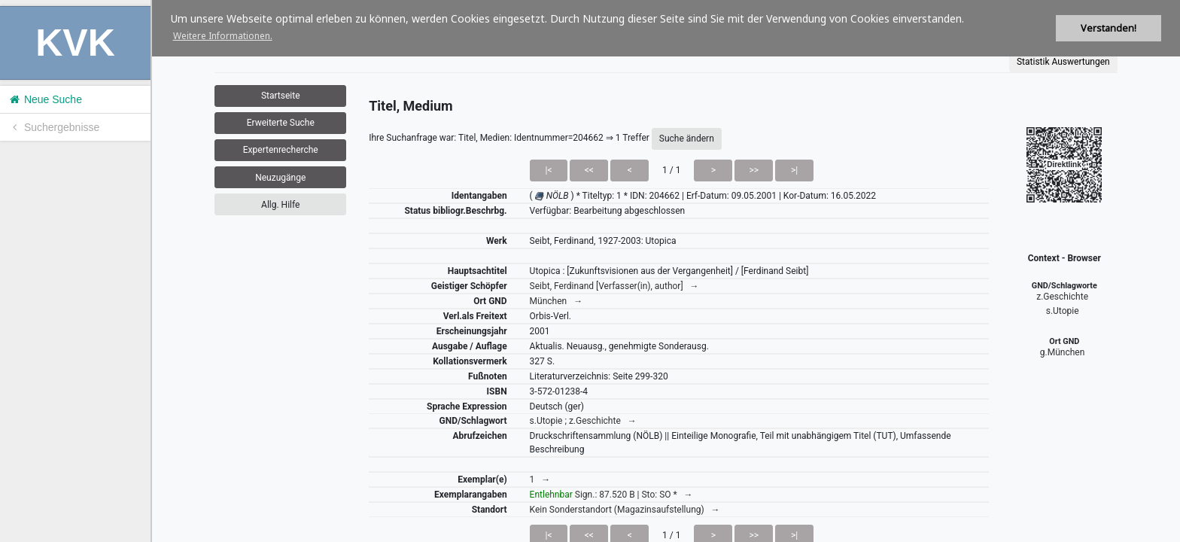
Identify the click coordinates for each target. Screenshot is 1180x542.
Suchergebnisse (53, 127)
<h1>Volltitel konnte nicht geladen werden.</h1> (666, 271)
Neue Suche (45, 99)
